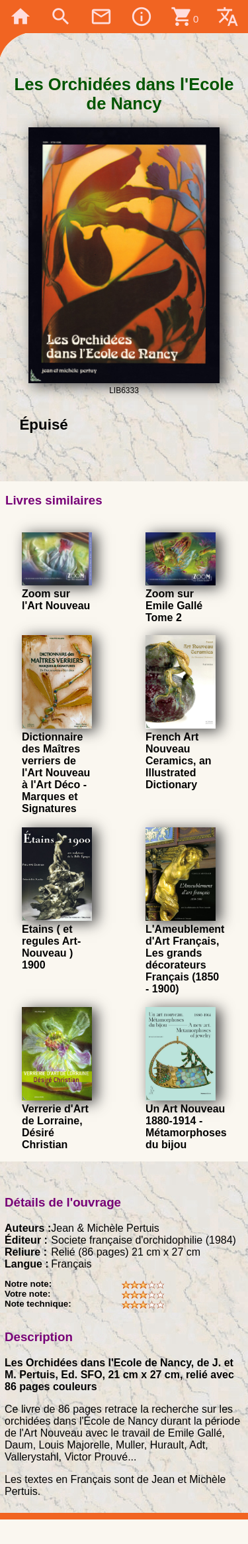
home (20, 16)
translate (227, 16)
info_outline (141, 16)
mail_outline (101, 16)
